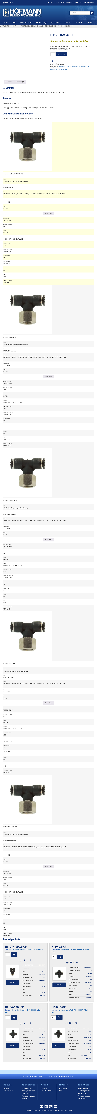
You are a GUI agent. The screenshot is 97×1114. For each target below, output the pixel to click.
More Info (13, 982)
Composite (22, 26)
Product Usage (41, 23)
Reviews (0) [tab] (20, 82)
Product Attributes (84, 1096)
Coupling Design (83, 1088)
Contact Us (79, 23)
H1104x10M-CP (14, 1007)
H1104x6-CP (58, 1007)
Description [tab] (10, 82)
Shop (14, 23)
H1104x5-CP (59, 946)
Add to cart (61, 54)
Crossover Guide (26, 23)
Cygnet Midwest (68, 1110)
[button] (20, 960)
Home (6, 23)
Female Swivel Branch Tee (37, 26)
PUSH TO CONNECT (9, 26)
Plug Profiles (82, 1093)
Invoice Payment (27, 1088)
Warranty (24, 1099)
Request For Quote (46, 1091)
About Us (67, 23)
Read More (48, 213)
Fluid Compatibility (84, 1091)
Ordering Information (28, 1091)
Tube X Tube (37, 949)
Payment (90, 23)
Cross (68, 949)
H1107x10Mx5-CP (16, 946)
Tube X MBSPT (54, 26)
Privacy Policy (26, 1093)
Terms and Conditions (28, 1096)
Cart (60, 1091)
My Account (55, 23)
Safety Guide (82, 1099)
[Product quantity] (53, 54)
